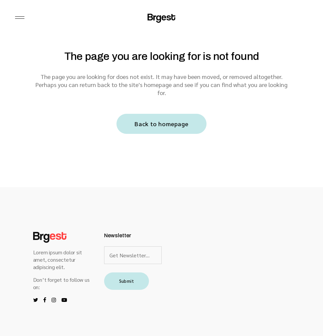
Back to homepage (161, 124)
